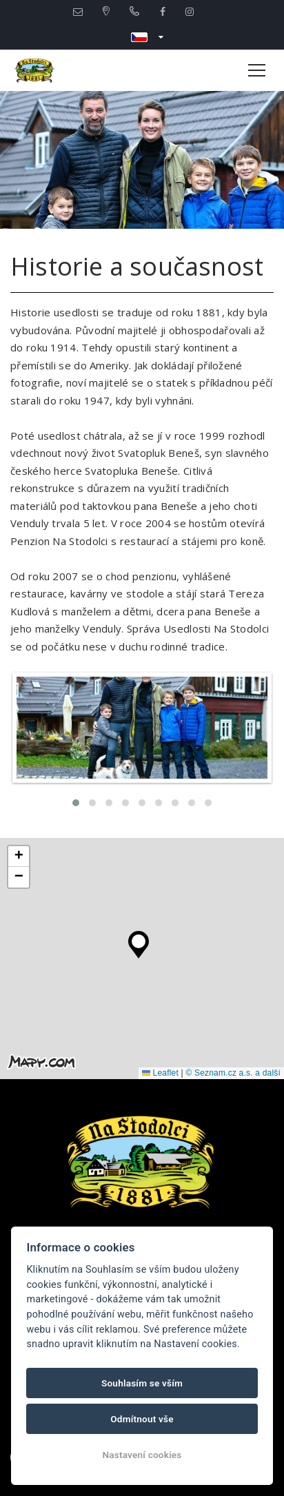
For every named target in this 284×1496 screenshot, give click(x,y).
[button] (138, 941)
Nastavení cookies (141, 1454)
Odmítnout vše (142, 1418)
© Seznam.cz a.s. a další (233, 1073)
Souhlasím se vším (142, 1383)
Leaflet (160, 1073)
